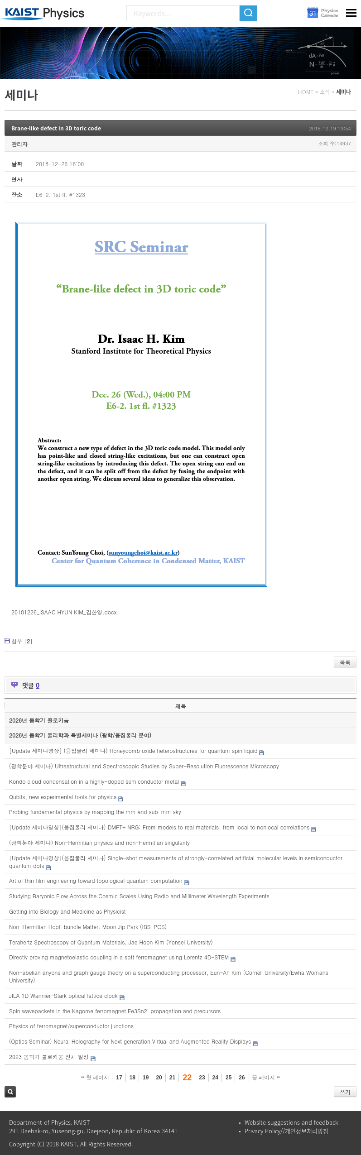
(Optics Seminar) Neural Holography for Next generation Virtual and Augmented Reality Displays (130, 1041)
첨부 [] (22, 641)
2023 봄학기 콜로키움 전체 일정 (49, 1056)
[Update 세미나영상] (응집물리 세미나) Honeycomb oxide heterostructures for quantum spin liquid (133, 750)
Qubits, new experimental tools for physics (62, 796)
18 (132, 1077)
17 (119, 1077)
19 (146, 1077)
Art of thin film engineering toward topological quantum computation (95, 880)
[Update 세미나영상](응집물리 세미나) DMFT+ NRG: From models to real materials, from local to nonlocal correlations (159, 827)
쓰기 (345, 1092)
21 (172, 1077)
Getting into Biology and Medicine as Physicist (67, 911)
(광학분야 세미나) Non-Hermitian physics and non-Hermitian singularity (99, 842)
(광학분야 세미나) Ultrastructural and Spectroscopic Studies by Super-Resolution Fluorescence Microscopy (144, 766)
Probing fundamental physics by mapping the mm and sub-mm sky (95, 811)
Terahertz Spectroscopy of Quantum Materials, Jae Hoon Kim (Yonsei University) (111, 942)
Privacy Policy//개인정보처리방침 (286, 1130)
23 (202, 1077)
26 (242, 1077)
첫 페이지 (95, 1077)
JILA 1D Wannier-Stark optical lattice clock (63, 995)
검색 (10, 1091)
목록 (345, 662)
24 (215, 1077)
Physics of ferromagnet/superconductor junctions (71, 1026)
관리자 (19, 144)
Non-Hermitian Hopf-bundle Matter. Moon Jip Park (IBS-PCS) (88, 926)
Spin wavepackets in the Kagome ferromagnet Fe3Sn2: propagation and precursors (115, 1011)
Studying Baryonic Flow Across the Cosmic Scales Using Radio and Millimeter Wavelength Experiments (139, 896)
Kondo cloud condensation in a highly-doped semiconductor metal (94, 781)
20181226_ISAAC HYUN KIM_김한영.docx (63, 612)
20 (159, 1077)
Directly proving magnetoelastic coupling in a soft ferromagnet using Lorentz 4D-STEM (119, 957)
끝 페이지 (266, 1077)
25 (228, 1077)
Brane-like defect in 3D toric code (56, 128)
